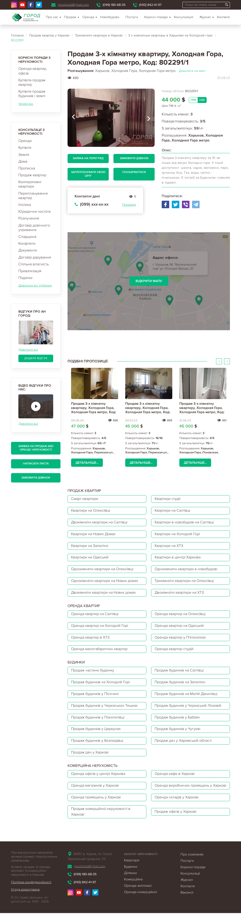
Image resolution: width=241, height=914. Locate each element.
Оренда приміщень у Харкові (96, 803)
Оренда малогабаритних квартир (99, 649)
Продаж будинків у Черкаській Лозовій (188, 706)
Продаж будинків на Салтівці (179, 671)
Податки (25, 277)
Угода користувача (25, 896)
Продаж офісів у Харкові (176, 818)
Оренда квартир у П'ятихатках (180, 637)
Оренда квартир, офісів (32, 70)
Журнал (205, 17)
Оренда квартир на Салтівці (95, 614)
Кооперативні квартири (29, 184)
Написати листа (36, 463)
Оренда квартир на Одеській (179, 626)
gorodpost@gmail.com (73, 5)
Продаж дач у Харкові (90, 753)
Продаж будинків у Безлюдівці (97, 741)
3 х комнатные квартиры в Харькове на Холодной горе (170, 35)
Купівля (24, 147)
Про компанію (192, 861)
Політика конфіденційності (31, 889)
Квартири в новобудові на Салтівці (185, 522)
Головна (17, 35)
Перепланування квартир (33, 195)
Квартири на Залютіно (90, 546)
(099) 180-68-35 (114, 5)
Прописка (26, 168)
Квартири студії (168, 499)
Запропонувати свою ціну (88, 173)
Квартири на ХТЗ (169, 546)
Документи (27, 250)
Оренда (25, 140)
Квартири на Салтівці (173, 510)
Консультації (190, 880)
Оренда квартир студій (174, 649)
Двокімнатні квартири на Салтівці (100, 522)
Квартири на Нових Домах (93, 534)
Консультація (183, 17)
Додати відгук (36, 358)
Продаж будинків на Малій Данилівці (186, 694)
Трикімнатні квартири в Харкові (99, 35)
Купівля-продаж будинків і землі (31, 93)
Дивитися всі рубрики (35, 285)
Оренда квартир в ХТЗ (90, 637)
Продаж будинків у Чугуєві (178, 729)
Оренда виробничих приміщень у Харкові (183, 789)
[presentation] (73, 118)
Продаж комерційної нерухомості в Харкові (101, 818)
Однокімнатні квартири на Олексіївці (102, 569)
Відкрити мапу (149, 281)
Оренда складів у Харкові (177, 803)
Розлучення (28, 218)
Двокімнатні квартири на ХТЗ (180, 593)
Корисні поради (156, 17)
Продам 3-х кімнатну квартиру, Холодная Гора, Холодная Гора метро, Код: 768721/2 (147, 409)
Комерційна (133, 886)
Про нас (52, 17)
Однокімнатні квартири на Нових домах (105, 581)
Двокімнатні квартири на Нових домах (104, 593)
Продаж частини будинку (92, 671)
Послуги (131, 17)
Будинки (130, 873)
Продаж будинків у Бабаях (177, 718)
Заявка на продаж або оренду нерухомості (35, 447)
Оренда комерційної (140, 898)
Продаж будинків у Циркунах (96, 729)
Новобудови (109, 17)
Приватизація (29, 271)
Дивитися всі (28, 350)
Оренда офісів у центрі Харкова (98, 774)
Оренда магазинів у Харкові (95, 789)
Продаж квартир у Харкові (49, 35)
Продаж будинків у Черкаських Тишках (104, 706)
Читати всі (25, 104)
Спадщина (27, 236)
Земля (23, 154)
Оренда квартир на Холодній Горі (100, 626)
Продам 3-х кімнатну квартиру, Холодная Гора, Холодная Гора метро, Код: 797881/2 (202, 409)
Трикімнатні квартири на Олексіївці (185, 581)
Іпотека (24, 204)
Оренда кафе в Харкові (175, 774)
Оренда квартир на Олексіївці (180, 614)
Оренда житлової (138, 892)
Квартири (131, 867)
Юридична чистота (34, 211)
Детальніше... (87, 463)
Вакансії (187, 899)
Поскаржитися (134, 172)
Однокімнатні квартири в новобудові (186, 569)
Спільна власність (33, 264)
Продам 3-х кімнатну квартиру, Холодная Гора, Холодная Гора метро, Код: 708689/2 (93, 409)
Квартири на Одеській (90, 557)
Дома (22, 161)
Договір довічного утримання (34, 227)
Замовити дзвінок (35, 477)
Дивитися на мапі (192, 71)
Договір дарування (34, 257)
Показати (129, 205)
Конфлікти (27, 243)
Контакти (223, 17)
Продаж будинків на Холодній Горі (100, 682)
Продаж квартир (32, 175)
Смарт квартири (84, 499)
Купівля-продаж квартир (31, 82)
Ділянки (130, 879)
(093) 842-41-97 (150, 5)
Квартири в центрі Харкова (178, 557)
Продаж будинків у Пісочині (95, 694)
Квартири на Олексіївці (91, 510)
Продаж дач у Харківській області (183, 741)
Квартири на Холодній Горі (178, 534)
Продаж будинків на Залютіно (180, 682)
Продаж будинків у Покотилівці (98, 718)
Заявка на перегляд (88, 158)
